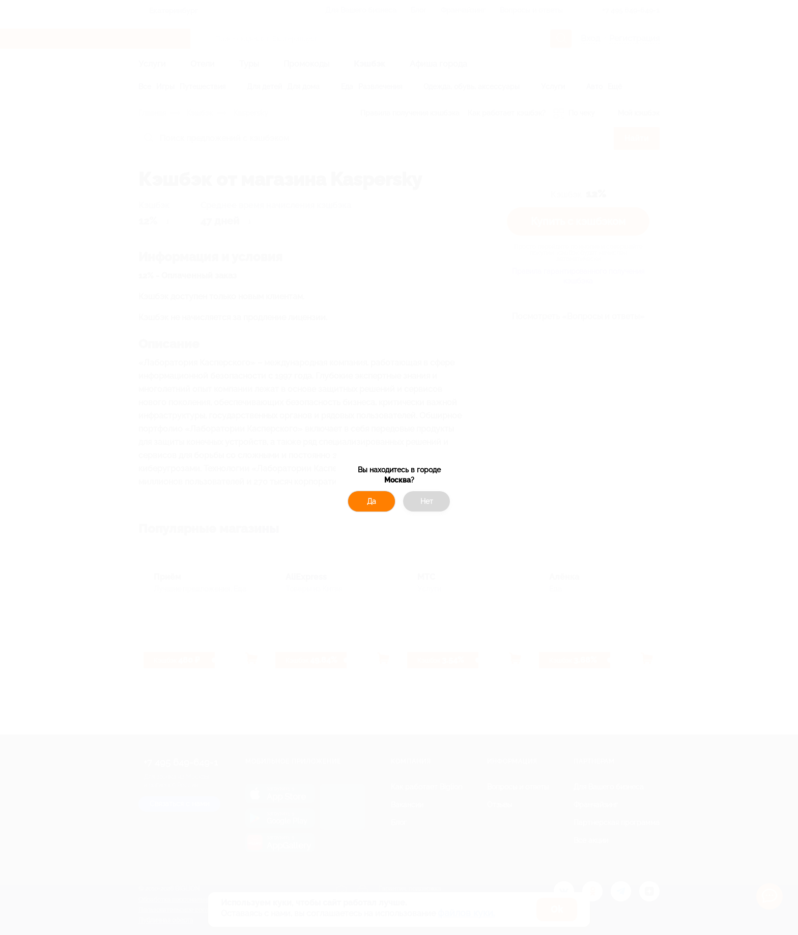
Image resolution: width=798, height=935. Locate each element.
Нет (426, 501)
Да (371, 501)
